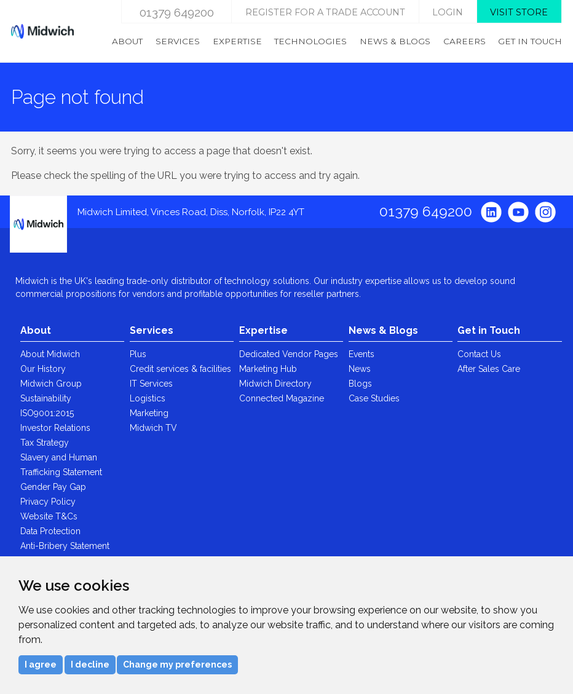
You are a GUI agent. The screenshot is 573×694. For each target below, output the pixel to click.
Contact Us (479, 354)
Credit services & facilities (180, 369)
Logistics (147, 398)
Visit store (519, 12)
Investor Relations (55, 428)
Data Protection (50, 531)
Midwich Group (51, 383)
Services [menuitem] (178, 41)
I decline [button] (90, 664)
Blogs (360, 383)
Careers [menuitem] (464, 41)
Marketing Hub (268, 369)
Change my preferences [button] (177, 664)
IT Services (151, 383)
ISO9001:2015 (47, 413)
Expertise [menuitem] (237, 41)
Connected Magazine (281, 398)
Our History (43, 369)
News (360, 369)
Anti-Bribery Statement (64, 546)
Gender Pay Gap (53, 487)
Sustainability (45, 398)
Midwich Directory (275, 383)
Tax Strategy (44, 443)
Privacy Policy (48, 502)
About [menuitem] (127, 41)
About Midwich (50, 354)
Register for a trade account (325, 12)
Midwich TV (153, 428)
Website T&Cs (48, 516)
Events (361, 354)
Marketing (149, 413)
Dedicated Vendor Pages (288, 354)
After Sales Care (488, 369)
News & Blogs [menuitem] (395, 41)
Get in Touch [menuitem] (530, 41)
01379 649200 (177, 12)
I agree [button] (41, 664)
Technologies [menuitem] (310, 41)
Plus (138, 354)
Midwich (42, 31)
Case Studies (374, 398)
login (447, 12)
